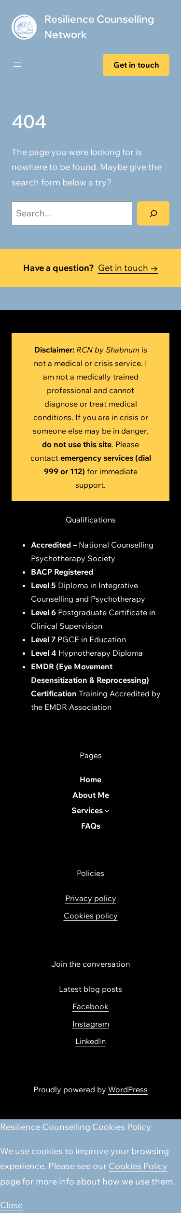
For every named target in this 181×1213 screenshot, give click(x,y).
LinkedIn (90, 1041)
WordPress (128, 1089)
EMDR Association (77, 707)
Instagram (90, 1024)
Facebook (90, 1006)
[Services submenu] (107, 810)
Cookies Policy (138, 1165)
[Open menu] (17, 65)
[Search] (153, 213)
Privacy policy (90, 898)
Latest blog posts (90, 989)
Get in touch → (128, 267)
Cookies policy (91, 915)
